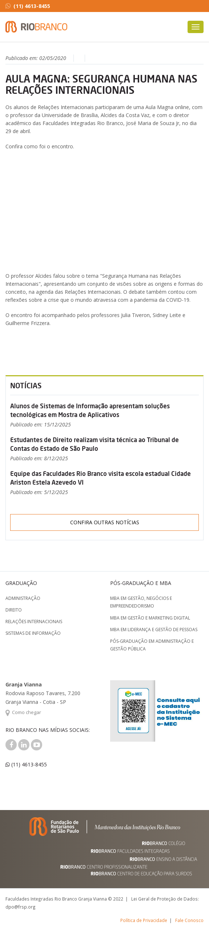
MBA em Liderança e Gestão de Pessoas (153, 629)
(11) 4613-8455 (27, 6)
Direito (13, 610)
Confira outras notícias (104, 522)
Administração (22, 598)
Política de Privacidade (143, 920)
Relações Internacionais (33, 621)
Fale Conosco (189, 920)
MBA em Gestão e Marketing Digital (150, 618)
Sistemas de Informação (33, 633)
